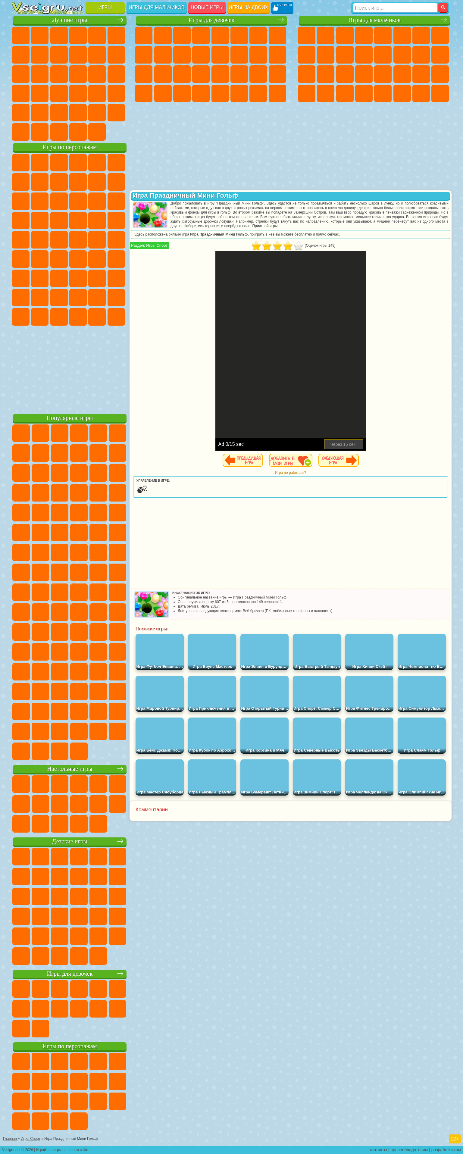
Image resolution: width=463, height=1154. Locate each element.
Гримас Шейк (78, 317)
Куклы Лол (277, 93)
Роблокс (97, 278)
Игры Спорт (156, 245)
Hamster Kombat (97, 317)
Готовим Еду (220, 93)
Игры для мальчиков (156, 7)
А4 (21, 278)
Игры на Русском (97, 74)
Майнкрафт (421, 35)
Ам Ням (59, 201)
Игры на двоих (248, 7)
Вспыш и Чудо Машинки (21, 220)
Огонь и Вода (182, 35)
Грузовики (364, 55)
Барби (201, 35)
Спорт (78, 55)
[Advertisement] (69, 369)
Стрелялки (364, 93)
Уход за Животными (239, 93)
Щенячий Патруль (59, 162)
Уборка (163, 93)
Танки (364, 35)
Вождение (21, 132)
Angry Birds (39, 201)
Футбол (325, 35)
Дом (258, 93)
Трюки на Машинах (97, 93)
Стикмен (345, 55)
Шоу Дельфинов (78, 201)
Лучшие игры (69, 20)
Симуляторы (59, 35)
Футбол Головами (39, 132)
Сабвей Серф (21, 201)
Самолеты (383, 93)
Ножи (116, 74)
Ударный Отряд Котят (78, 220)
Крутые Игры (78, 112)
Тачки (116, 201)
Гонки (402, 55)
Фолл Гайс (39, 259)
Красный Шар (39, 182)
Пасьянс (78, 74)
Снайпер (421, 55)
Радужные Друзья (39, 297)
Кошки (182, 55)
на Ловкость (116, 35)
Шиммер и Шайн (59, 240)
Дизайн (143, 93)
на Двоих (97, 35)
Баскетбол (116, 112)
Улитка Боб (21, 182)
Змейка (116, 93)
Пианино (182, 93)
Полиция (306, 74)
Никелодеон (59, 112)
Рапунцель (143, 74)
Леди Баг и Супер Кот (78, 182)
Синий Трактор (21, 259)
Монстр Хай (239, 35)
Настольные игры (69, 769)
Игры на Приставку (97, 132)
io (116, 55)
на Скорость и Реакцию (78, 93)
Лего (116, 182)
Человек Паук (116, 220)
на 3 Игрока (39, 112)
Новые (21, 35)
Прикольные (39, 93)
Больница (163, 74)
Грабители (364, 74)
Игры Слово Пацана (116, 297)
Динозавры (21, 93)
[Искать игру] (395, 8)
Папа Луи (258, 55)
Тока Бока (59, 297)
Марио (97, 220)
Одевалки (201, 55)
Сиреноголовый (59, 259)
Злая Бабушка (97, 182)
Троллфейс (59, 182)
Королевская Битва (402, 35)
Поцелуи (239, 55)
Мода (258, 74)
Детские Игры (78, 35)
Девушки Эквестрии (163, 35)
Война (59, 132)
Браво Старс (97, 259)
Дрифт (440, 74)
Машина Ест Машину (383, 74)
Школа (97, 112)
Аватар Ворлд (78, 297)
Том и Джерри (97, 240)
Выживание (345, 74)
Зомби (383, 35)
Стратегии (345, 35)
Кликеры (59, 74)
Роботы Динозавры (325, 74)
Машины (440, 35)
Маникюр (182, 74)
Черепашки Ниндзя (306, 55)
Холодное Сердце (163, 55)
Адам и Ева (39, 240)
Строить (78, 132)
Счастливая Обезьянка (78, 240)
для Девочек (39, 35)
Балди (39, 278)
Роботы (440, 55)
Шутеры (325, 93)
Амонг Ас (78, 259)
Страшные (21, 74)
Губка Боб (39, 162)
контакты (378, 1149)
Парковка (306, 35)
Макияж (220, 74)
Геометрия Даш (59, 55)
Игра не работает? (290, 473)
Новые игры (207, 7)
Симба (97, 297)
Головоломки (21, 112)
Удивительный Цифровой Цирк (116, 317)
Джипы (402, 93)
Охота (440, 93)
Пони (143, 35)
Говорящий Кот (78, 162)
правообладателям (409, 1149)
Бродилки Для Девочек (258, 35)
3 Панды (97, 201)
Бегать (345, 93)
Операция (201, 74)
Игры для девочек (211, 20)
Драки (383, 55)
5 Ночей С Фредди (116, 162)
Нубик (116, 278)
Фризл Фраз (21, 240)
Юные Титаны (116, 240)
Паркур (421, 93)
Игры (105, 7)
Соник (39, 220)
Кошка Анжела (143, 55)
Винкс (201, 93)
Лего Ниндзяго (97, 162)
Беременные (277, 55)
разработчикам (446, 1149)
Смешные (97, 55)
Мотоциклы (325, 55)
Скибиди (59, 317)
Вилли (21, 162)
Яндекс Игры (21, 55)
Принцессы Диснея (239, 74)
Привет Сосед (21, 297)
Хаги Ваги (78, 278)
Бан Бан (39, 317)
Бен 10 (421, 74)
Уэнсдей (21, 317)
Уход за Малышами (277, 74)
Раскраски (277, 35)
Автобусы (306, 93)
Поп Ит (39, 55)
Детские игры (69, 841)
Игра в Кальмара (116, 259)
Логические (39, 74)
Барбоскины (59, 220)
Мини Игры (59, 93)
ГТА (402, 74)
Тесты (220, 35)
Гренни (59, 278)
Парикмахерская (220, 55)
